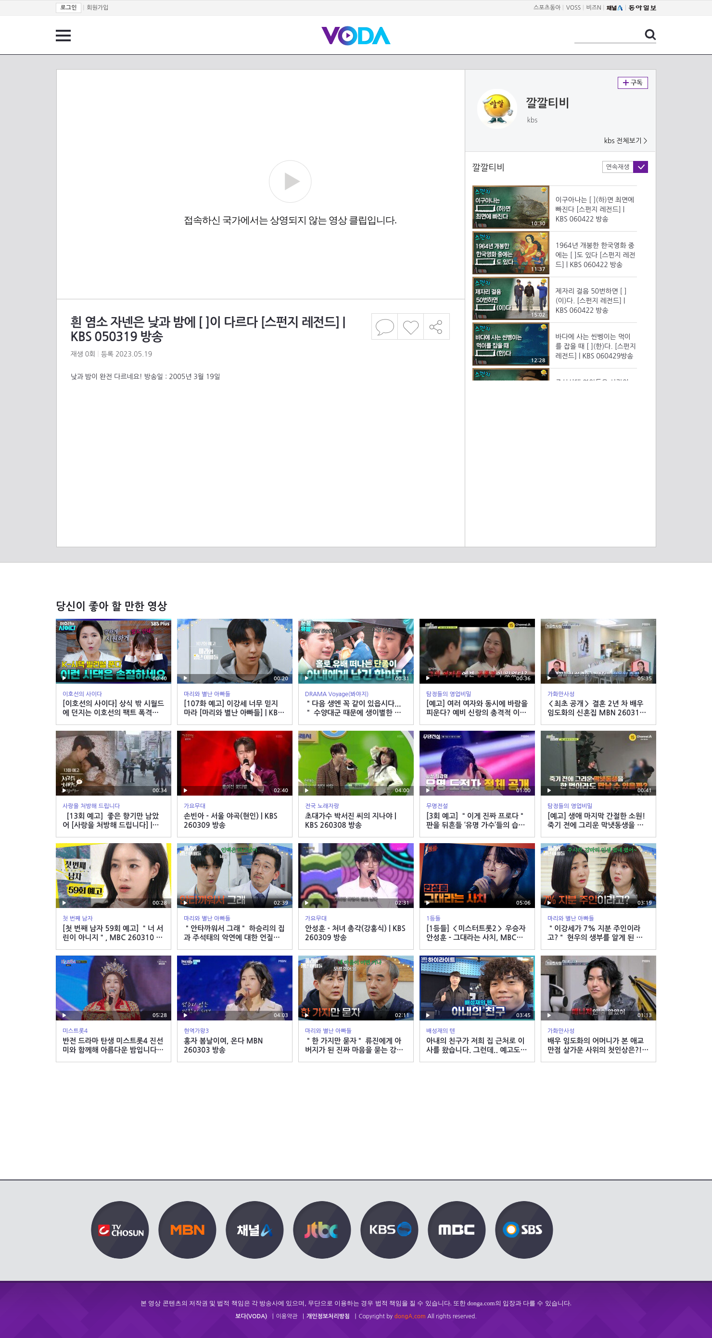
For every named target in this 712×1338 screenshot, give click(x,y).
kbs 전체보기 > (626, 140)
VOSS (573, 8)
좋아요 (410, 326)
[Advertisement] (260, 420)
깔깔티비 (548, 103)
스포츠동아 (547, 8)
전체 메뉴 (63, 35)
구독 (633, 83)
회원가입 (97, 8)
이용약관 (287, 1316)
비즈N (593, 8)
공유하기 (437, 326)
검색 (650, 34)
